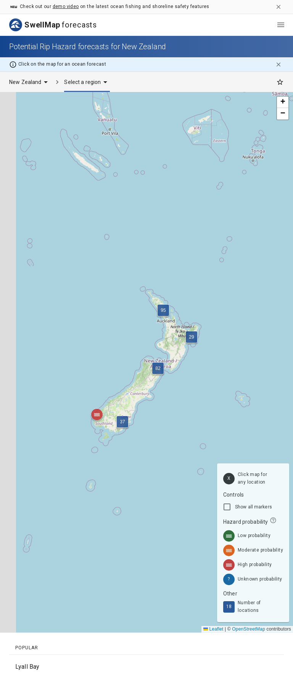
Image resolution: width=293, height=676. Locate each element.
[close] (278, 7)
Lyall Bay (27, 666)
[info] (273, 520)
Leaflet (213, 629)
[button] (122, 422)
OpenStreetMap (248, 629)
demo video (66, 6)
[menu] (280, 24)
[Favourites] (280, 82)
